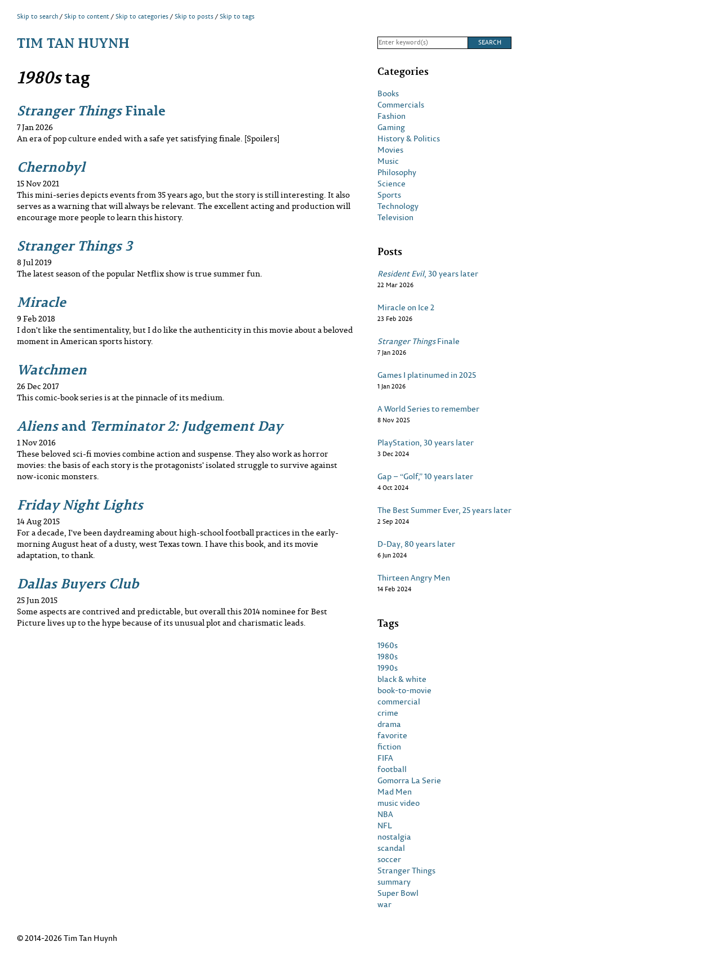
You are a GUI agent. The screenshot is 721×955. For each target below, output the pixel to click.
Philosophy (396, 172)
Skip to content (86, 16)
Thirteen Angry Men (413, 577)
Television (395, 217)
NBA (385, 814)
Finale (91, 110)
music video (398, 803)
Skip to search (37, 16)
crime (387, 713)
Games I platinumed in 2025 (426, 375)
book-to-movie (404, 690)
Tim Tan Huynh (73, 42)
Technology (398, 206)
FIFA (385, 758)
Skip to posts (194, 16)
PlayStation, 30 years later (425, 442)
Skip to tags (237, 16)
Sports (389, 194)
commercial (398, 701)
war (384, 904)
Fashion (391, 116)
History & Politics (408, 138)
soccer (389, 859)
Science (391, 183)
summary (394, 881)
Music (388, 161)
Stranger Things (406, 870)
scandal (391, 848)
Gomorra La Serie (409, 780)
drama (389, 724)
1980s (387, 656)
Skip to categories (141, 16)
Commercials (400, 104)
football (392, 769)
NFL (384, 825)
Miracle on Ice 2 (405, 307)
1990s (387, 667)
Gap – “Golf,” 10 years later (425, 476)
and (150, 425)
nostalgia (394, 836)
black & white (401, 679)
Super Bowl (398, 893)
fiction (389, 746)
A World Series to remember (428, 408)
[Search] (422, 43)
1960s (387, 645)
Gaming (391, 127)
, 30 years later (427, 273)
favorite (392, 735)
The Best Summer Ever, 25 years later (444, 510)
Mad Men (394, 791)
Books (388, 93)
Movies (390, 149)
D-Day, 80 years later (416, 544)
